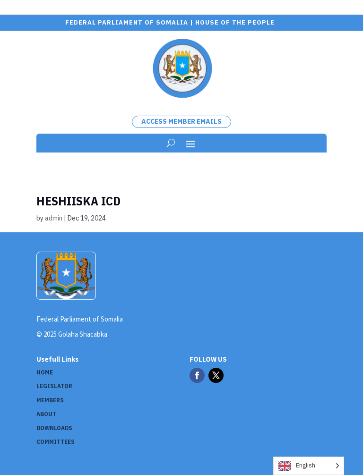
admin (53, 218)
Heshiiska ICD (78, 201)
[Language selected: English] (308, 466)
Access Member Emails (181, 121)
